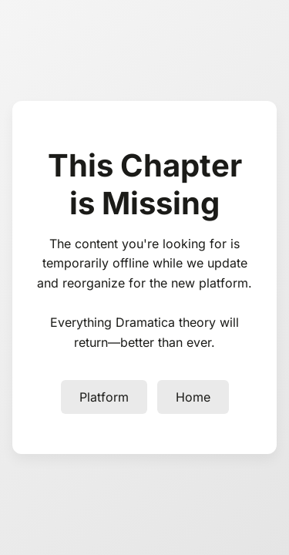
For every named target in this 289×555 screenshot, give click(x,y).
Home (193, 397)
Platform (104, 397)
